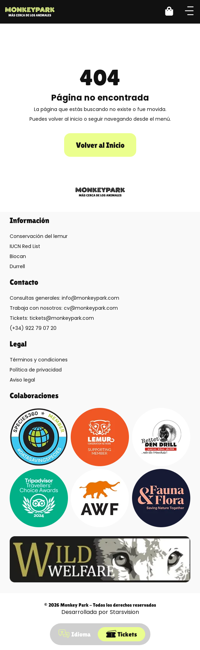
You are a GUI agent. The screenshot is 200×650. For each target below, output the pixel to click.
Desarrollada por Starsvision (100, 612)
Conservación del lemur (39, 236)
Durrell (17, 266)
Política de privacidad (36, 369)
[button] (173, 12)
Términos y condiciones (39, 359)
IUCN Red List (25, 246)
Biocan (18, 256)
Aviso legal (22, 379)
